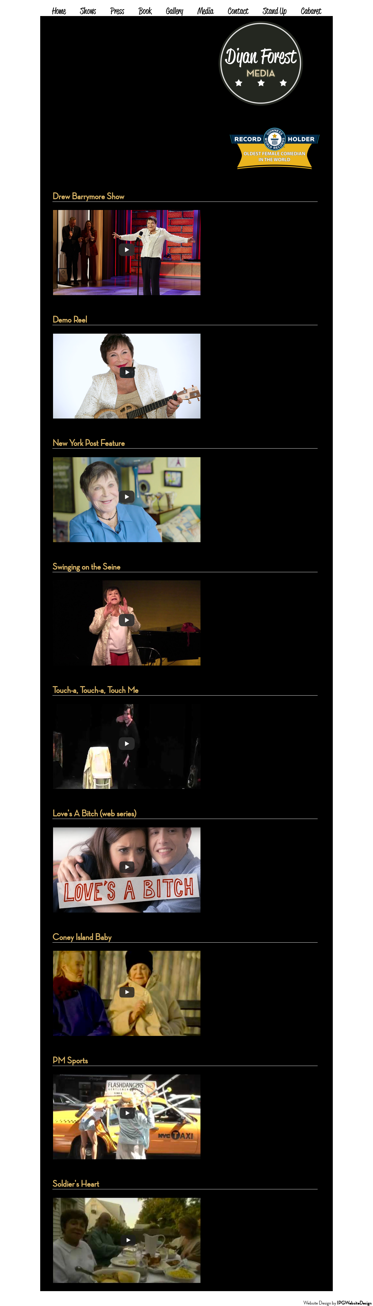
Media (205, 11)
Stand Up (274, 11)
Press (117, 11)
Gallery (174, 11)
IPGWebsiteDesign (354, 1303)
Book (145, 11)
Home (59, 11)
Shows (88, 11)
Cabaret (311, 11)
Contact (238, 11)
